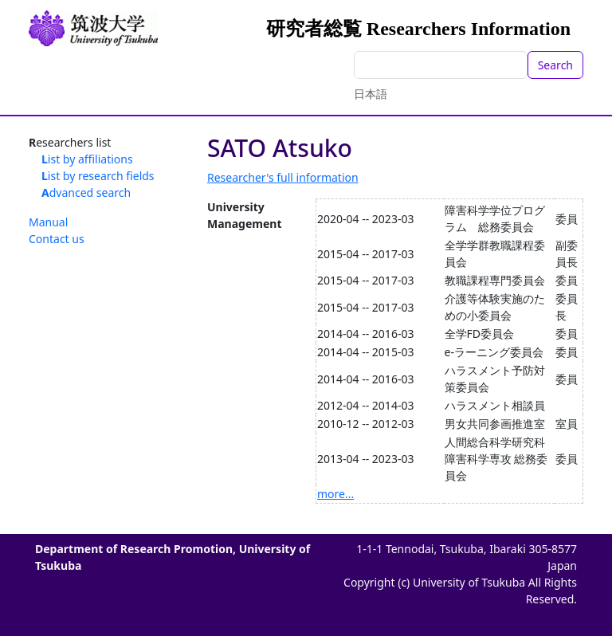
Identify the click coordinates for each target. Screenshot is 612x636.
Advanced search (86, 192)
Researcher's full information (283, 177)
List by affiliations (87, 159)
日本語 (370, 93)
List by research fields (98, 175)
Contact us (56, 238)
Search (555, 65)
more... (335, 493)
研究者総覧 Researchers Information (418, 28)
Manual (48, 222)
